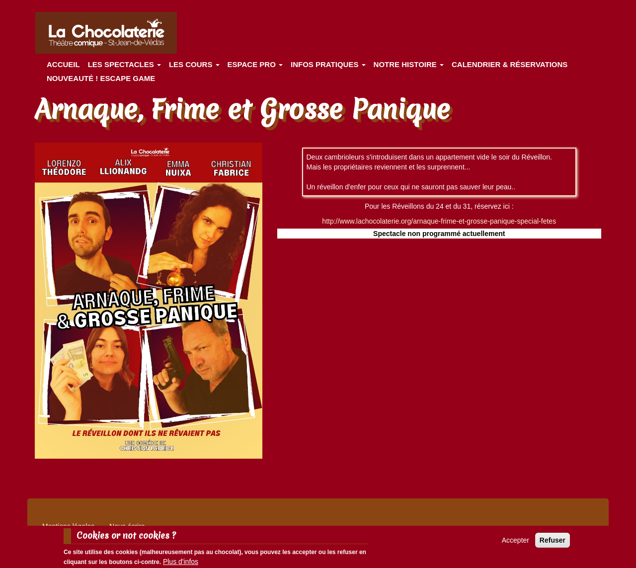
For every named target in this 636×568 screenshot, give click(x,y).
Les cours (194, 64)
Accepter (515, 543)
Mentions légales (68, 526)
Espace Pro (255, 64)
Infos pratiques (328, 64)
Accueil (63, 64)
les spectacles (124, 64)
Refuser (552, 543)
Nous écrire (127, 526)
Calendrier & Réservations (509, 64)
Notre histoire (409, 64)
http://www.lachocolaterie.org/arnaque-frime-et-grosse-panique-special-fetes (439, 221)
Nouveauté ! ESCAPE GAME (101, 78)
